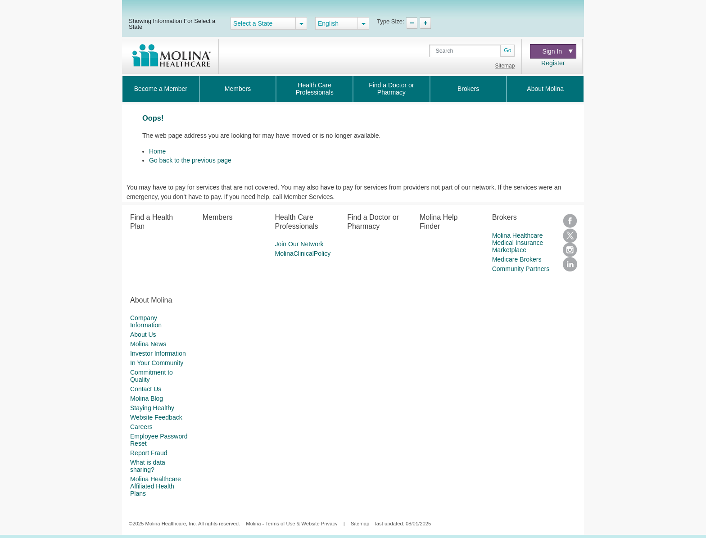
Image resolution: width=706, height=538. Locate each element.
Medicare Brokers (517, 259)
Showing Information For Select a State (172, 24)
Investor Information (158, 353)
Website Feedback (156, 417)
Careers (141, 426)
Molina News (148, 344)
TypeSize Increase (425, 23)
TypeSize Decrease (411, 23)
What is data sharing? (147, 466)
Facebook (570, 221)
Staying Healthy (152, 407)
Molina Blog (146, 398)
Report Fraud (148, 453)
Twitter (570, 235)
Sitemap (505, 66)
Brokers (468, 88)
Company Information (146, 321)
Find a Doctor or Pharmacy (391, 88)
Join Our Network (299, 244)
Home (157, 151)
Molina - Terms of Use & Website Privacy (291, 523)
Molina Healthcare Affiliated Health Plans (155, 486)
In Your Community (156, 362)
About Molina (545, 88)
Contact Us (145, 389)
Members (238, 88)
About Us (143, 334)
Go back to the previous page (190, 160)
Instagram (570, 250)
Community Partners (521, 268)
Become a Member (160, 88)
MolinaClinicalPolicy (302, 253)
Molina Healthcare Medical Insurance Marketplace (517, 242)
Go (507, 50)
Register (553, 63)
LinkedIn (570, 264)
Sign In (557, 51)
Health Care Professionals (315, 88)
